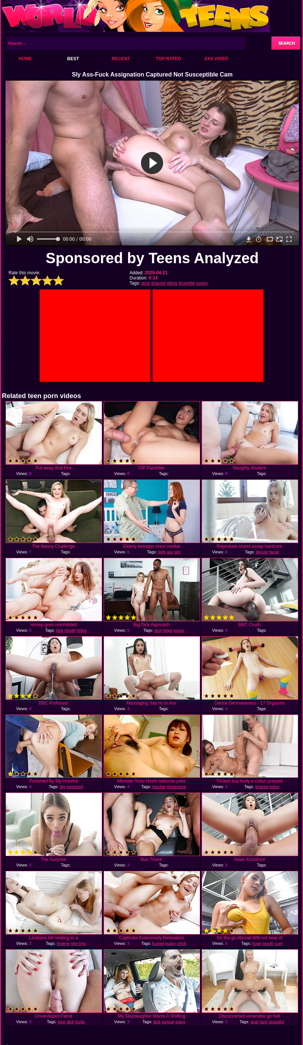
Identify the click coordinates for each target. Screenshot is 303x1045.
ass (170, 552)
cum (279, 943)
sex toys (78, 943)
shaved (158, 283)
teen (61, 1021)
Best (73, 58)
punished (74, 786)
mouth (70, 630)
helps (82, 630)
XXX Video (216, 58)
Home (25, 58)
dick (59, 630)
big (62, 786)
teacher (159, 786)
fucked (158, 943)
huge (256, 943)
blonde (262, 552)
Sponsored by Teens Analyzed (152, 258)
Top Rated (168, 58)
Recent (121, 58)
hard (263, 1021)
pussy (202, 283)
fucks (80, 1021)
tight (162, 552)
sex (177, 552)
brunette (187, 283)
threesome (176, 786)
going (180, 1021)
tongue (168, 1021)
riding (171, 283)
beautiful (276, 1021)
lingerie (63, 943)
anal (145, 283)
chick (181, 943)
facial (274, 552)
